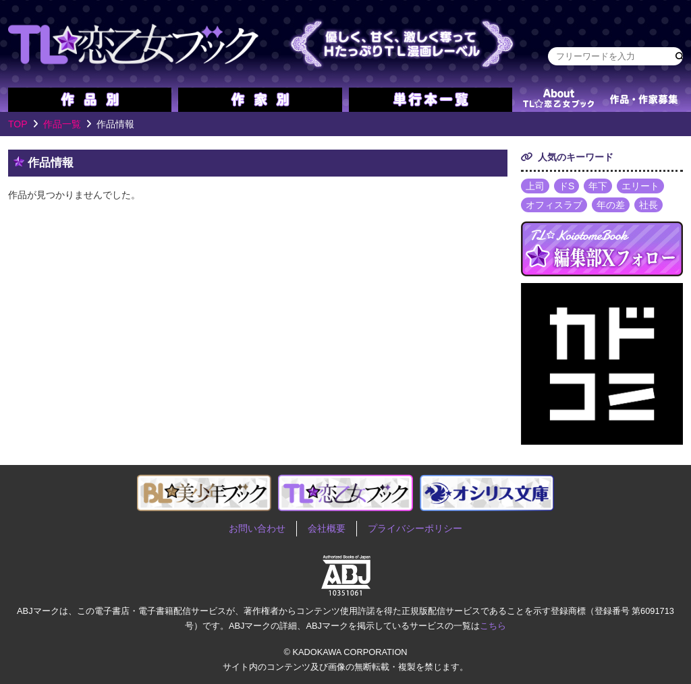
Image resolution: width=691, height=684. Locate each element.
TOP (18, 124)
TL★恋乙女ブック (264, 44)
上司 (535, 186)
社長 (648, 204)
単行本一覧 (430, 100)
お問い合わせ (257, 528)
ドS (566, 186)
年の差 (611, 204)
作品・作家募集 (644, 100)
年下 (597, 186)
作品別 (89, 100)
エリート (640, 186)
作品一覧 (62, 124)
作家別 (259, 100)
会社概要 (327, 528)
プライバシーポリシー (415, 528)
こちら (493, 626)
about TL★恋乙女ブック (558, 100)
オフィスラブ (554, 204)
